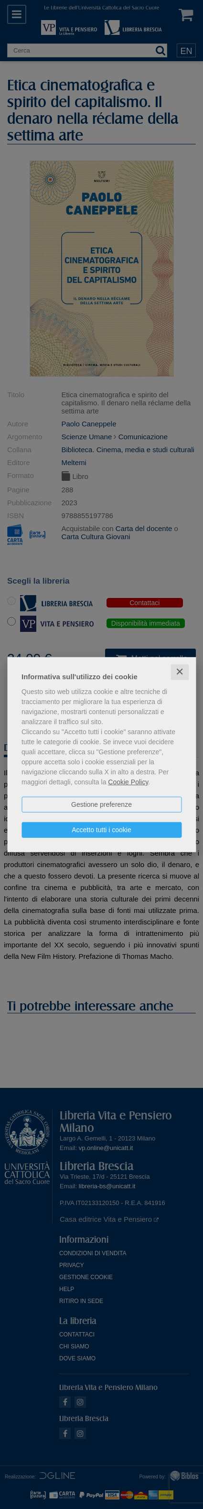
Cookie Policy (128, 782)
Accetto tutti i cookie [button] (101, 830)
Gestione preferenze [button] (101, 804)
